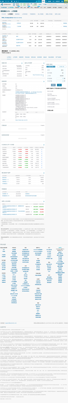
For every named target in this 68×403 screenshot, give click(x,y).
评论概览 (38, 260)
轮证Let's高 (60, 271)
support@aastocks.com (11, 323)
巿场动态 (49, 256)
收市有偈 (60, 256)
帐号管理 (4, 264)
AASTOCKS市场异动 (25, 285)
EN (8, 1)
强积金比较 (49, 280)
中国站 (3, 251)
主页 (4, 249)
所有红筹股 (14, 267)
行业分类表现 (14, 262)
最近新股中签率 (6, 173)
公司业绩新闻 (14, 281)
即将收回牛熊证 (38, 295)
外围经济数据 (38, 317)
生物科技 (27, 193)
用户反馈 (3, 267)
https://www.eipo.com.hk (21, 120)
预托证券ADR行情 (14, 293)
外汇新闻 (49, 253)
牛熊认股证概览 (38, 275)
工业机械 (19, 26)
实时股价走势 (25, 271)
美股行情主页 (38, 304)
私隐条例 (3, 282)
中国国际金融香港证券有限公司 (22, 92)
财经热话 (60, 268)
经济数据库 (14, 299)
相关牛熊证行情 (25, 260)
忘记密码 (3, 265)
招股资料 (4, 81)
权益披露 (25, 282)
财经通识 (60, 275)
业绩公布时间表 (14, 285)
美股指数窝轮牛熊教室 (60, 272)
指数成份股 (14, 263)
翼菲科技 (4, 177)
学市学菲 (60, 260)
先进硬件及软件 (19, 39)
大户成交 (25, 276)
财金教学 (3, 256)
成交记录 (25, 275)
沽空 (26, 273)
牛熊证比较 (38, 292)
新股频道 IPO (14, 288)
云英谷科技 (4, 45)
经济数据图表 (14, 301)
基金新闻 (49, 267)
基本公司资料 (28, 63)
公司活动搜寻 (14, 286)
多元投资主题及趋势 (60, 263)
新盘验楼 (60, 279)
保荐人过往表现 (6, 201)
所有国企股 (14, 265)
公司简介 (3, 275)
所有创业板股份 (14, 269)
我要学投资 (60, 274)
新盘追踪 (60, 280)
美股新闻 (38, 313)
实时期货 (14, 255)
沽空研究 (14, 278)
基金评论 (38, 266)
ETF (14, 274)
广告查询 (3, 278)
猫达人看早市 (60, 253)
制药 (17, 36)
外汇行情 (49, 251)
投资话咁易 (60, 264)
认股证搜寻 (38, 281)
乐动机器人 (5, 183)
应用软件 (19, 23)
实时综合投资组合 (25, 291)
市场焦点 (60, 269)
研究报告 (38, 269)
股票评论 (38, 262)
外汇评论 (38, 267)
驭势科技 (4, 22)
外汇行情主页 (49, 249)
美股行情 (38, 306)
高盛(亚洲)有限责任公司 (30, 93)
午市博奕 (60, 258)
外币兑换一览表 (49, 258)
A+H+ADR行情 (14, 295)
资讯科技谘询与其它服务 (31, 195)
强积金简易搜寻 (49, 278)
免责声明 (3, 280)
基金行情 (49, 266)
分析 (38, 310)
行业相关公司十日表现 (8, 144)
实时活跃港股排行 (14, 256)
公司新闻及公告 (25, 283)
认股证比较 (38, 282)
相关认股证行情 (25, 258)
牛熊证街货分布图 (38, 293)
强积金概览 (49, 277)
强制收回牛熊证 (38, 299)
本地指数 (14, 249)
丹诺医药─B (5, 35)
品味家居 (60, 277)
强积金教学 (49, 282)
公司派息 (14, 279)
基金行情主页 (49, 264)
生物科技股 (14, 272)
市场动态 (38, 308)
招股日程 (4, 63)
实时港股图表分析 (25, 253)
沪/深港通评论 (38, 264)
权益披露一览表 (14, 290)
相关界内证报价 (25, 262)
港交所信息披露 (38, 253)
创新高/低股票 (14, 258)
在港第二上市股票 (14, 271)
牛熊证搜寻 (38, 290)
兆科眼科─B (5, 193)
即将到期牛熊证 (38, 297)
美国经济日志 (38, 315)
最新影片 (60, 252)
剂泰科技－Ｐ (5, 181)
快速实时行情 (26, 249)
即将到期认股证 (38, 284)
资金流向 (25, 278)
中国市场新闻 (38, 255)
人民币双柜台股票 (14, 260)
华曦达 (3, 38)
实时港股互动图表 (25, 255)
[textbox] (58, 4)
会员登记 (3, 262)
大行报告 (14, 283)
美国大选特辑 (60, 266)
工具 (49, 271)
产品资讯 (3, 254)
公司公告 (14, 276)
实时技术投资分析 (25, 289)
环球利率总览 (14, 302)
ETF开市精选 (60, 261)
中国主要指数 (14, 253)
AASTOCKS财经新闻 (38, 249)
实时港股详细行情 (25, 251)
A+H (14, 292)
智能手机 (18, 45)
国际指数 (14, 251)
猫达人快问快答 (60, 255)
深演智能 (4, 42)
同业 (26, 280)
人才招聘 (3, 276)
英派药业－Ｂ (5, 179)
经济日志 (14, 297)
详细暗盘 (65, 23)
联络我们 (3, 269)
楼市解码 (60, 282)
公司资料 (25, 287)
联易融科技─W (5, 195)
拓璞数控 (4, 25)
